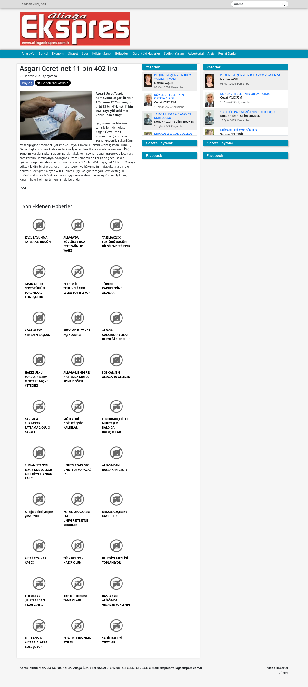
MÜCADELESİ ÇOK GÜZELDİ (173, 134)
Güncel (43, 53)
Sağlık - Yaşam (174, 53)
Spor (85, 53)
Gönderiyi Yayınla (53, 83)
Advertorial (196, 53)
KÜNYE (283, 673)
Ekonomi (58, 53)
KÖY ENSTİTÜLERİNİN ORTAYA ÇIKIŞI (169, 96)
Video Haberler (277, 668)
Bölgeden (121, 53)
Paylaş (27, 83)
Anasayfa (28, 53)
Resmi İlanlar (227, 53)
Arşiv (210, 53)
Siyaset (73, 53)
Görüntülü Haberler (146, 53)
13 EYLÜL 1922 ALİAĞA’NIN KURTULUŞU (172, 116)
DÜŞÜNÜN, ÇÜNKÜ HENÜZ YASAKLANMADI (172, 77)
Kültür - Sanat (101, 53)
